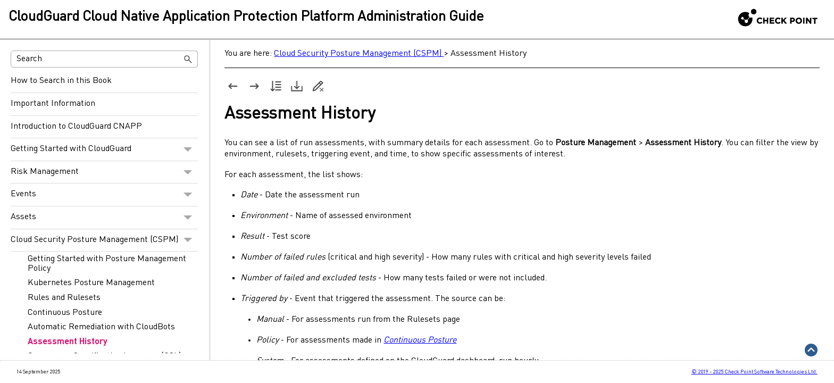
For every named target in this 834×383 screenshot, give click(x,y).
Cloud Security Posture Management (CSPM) (104, 240)
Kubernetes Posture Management (91, 283)
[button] (188, 59)
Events (104, 195)
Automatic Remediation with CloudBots (101, 327)
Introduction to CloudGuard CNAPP (76, 126)
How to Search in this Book (61, 81)
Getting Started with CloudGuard (104, 149)
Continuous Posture (65, 313)
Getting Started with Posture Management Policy (107, 264)
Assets (104, 217)
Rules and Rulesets (64, 298)
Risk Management (104, 172)
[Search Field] (104, 59)
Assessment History (67, 342)
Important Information (53, 103)
